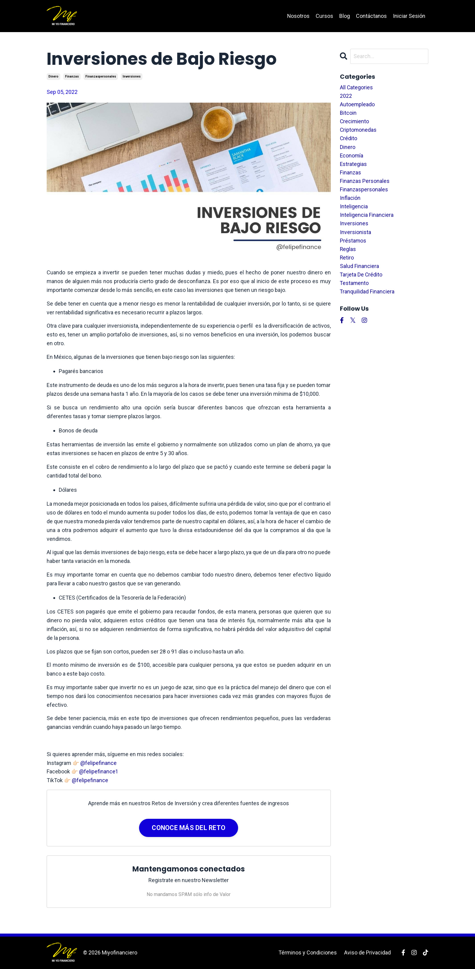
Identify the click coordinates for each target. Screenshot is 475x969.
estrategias (353, 166)
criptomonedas (358, 131)
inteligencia (354, 209)
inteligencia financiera (367, 218)
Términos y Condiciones (307, 952)
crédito (348, 140)
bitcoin (348, 114)
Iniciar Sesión (409, 16)
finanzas (72, 76)
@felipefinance (98, 763)
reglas (348, 253)
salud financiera (359, 270)
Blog (344, 16)
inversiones (132, 76)
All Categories (356, 87)
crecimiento (355, 122)
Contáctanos (371, 16)
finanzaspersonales (100, 76)
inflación (350, 201)
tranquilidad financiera (367, 296)
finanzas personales (365, 183)
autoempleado (357, 105)
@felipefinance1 (98, 771)
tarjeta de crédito (361, 279)
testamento (354, 288)
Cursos (324, 16)
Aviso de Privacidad (367, 952)
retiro (347, 262)
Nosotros (298, 16)
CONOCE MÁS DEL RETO (188, 828)
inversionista (355, 236)
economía (352, 157)
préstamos (353, 244)
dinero (53, 76)
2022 (346, 96)
